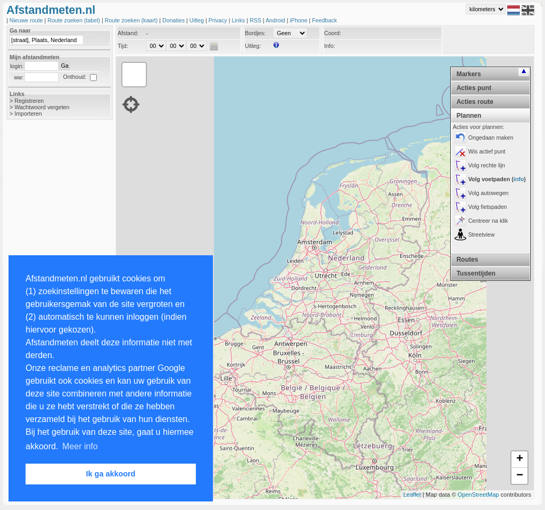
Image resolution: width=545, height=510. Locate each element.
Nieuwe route (27, 20)
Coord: (332, 33)
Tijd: (123, 46)
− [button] (519, 476)
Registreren (29, 101)
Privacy (219, 20)
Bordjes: (255, 33)
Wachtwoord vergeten (41, 107)
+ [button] (519, 459)
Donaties (174, 20)
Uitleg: (253, 46)
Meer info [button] (80, 446)
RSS (256, 20)
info (519, 179)
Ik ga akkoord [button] (111, 473)
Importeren (28, 113)
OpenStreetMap (478, 494)
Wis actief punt (487, 151)
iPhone (299, 20)
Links (239, 20)
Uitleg (197, 20)
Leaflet (412, 494)
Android (276, 20)
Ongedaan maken (491, 137)
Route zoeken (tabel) (74, 20)
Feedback (324, 20)
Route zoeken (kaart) (132, 20)
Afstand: (128, 33)
